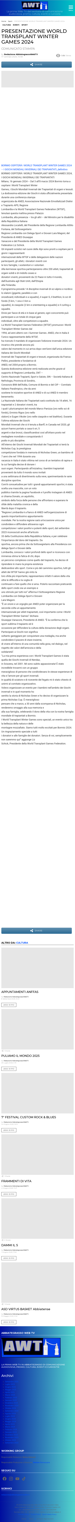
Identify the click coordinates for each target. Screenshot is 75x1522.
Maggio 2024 (10, 1421)
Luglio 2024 (10, 1416)
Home (24, 1519)
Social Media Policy (49, 1514)
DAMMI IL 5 (9, 1245)
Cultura (22, 942)
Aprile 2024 (10, 1424)
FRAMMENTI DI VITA (16, 1181)
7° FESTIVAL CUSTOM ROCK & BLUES (28, 1117)
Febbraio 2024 (11, 1429)
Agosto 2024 (10, 1413)
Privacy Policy (23, 1514)
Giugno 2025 (10, 1387)
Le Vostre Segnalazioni (45, 1519)
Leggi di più (8, 1005)
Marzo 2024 (10, 1427)
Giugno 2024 (10, 1419)
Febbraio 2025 (11, 1398)
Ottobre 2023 (10, 1440)
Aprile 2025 (10, 1392)
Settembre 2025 (11, 1382)
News (31, 1519)
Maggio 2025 (10, 1390)
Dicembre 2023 (11, 1435)
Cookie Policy (36, 1514)
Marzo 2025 (10, 1395)
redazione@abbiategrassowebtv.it (15, 1495)
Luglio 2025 (10, 1384)
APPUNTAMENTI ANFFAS (19, 992)
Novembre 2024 (11, 1406)
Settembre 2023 (11, 1443)
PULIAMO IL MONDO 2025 (20, 1056)
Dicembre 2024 (11, 1403)
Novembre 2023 (11, 1437)
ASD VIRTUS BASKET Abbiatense (25, 1309)
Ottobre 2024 (10, 1408)
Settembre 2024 (11, 1411)
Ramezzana (41, 1462)
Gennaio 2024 (11, 1432)
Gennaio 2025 (11, 1400)
